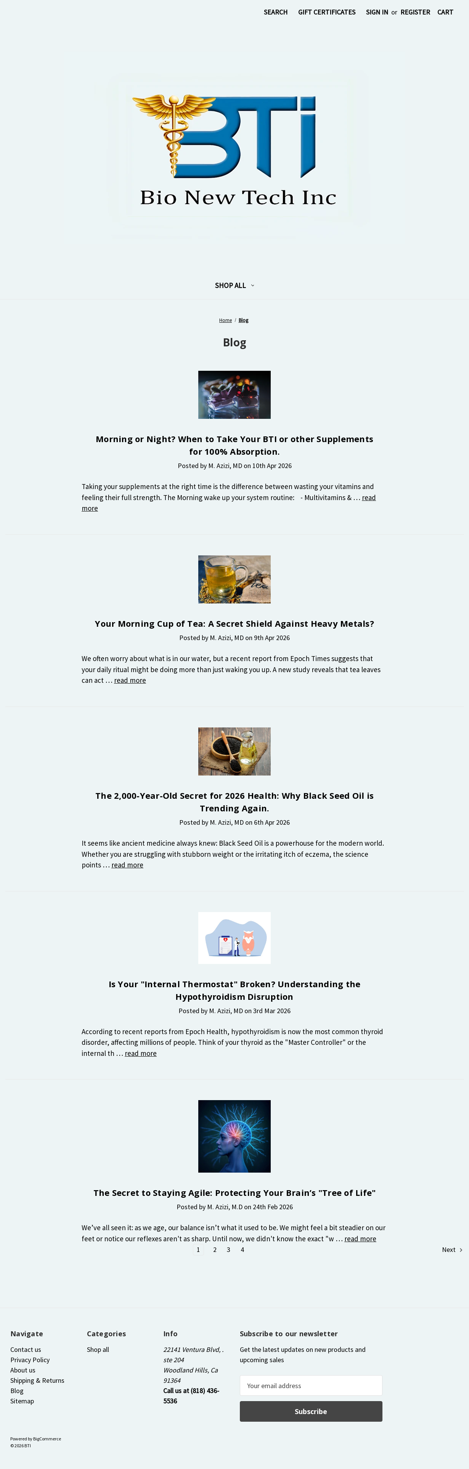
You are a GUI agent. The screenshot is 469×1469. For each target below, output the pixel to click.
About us (22, 1370)
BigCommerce (47, 1439)
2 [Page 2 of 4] (215, 1249)
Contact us (25, 1349)
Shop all (234, 285)
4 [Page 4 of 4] (242, 1249)
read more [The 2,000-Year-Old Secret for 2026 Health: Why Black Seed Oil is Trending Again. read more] (127, 864)
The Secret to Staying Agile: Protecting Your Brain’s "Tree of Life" (234, 1192)
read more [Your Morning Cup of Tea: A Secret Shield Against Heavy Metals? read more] (130, 680)
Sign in (377, 12)
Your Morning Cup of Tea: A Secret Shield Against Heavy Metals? (234, 623)
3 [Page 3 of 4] (228, 1249)
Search (276, 12)
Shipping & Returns (37, 1380)
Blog (17, 1390)
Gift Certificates (326, 12)
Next (453, 1249)
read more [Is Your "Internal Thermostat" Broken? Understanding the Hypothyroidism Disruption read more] (141, 1053)
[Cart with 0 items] (445, 12)
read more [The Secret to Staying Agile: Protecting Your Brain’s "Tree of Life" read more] (360, 1238)
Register (415, 12)
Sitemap (22, 1401)
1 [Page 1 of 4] (198, 1249)
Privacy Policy (30, 1359)
